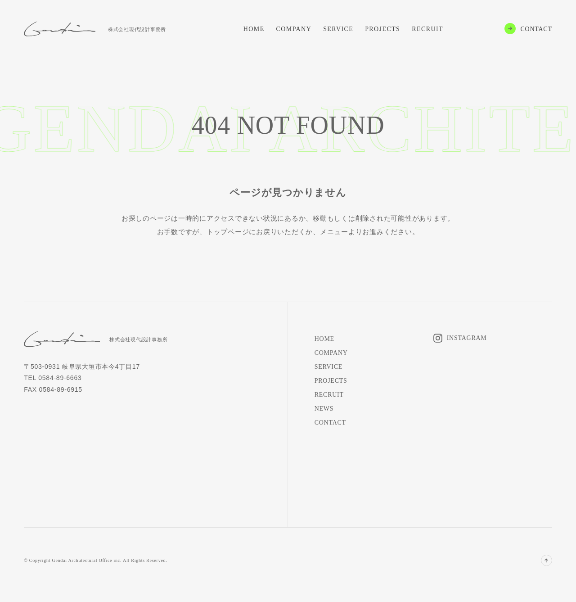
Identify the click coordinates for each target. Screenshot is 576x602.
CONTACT (536, 29)
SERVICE (338, 29)
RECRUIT (427, 29)
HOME (254, 29)
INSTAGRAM (467, 338)
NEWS (324, 408)
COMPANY (294, 29)
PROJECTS (382, 29)
